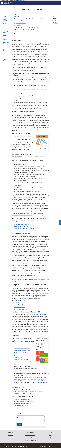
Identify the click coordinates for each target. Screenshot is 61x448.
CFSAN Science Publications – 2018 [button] (22, 348)
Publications (16, 31)
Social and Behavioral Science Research (5, 48)
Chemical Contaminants (19, 307)
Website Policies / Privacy (30, 435)
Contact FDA (8, 446)
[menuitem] (55, 17)
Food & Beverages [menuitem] (55, 23)
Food (6, 5)
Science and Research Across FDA (22, 399)
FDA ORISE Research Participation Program (24, 393)
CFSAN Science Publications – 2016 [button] (22, 352)
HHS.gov (50, 435)
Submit (19, 424)
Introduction (16, 16)
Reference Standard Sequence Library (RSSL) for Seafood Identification (30, 377)
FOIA (51, 432)
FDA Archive (10, 432)
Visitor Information (30, 432)
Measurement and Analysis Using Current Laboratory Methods (28, 18)
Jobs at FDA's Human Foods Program (22, 389)
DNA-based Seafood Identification (21, 226)
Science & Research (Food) (13, 5)
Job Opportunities (18, 35)
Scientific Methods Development (21, 20)
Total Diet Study (17, 302)
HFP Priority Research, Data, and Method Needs (25, 401)
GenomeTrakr (33, 205)
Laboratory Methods (5, 27)
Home (3, 5)
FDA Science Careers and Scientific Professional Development (28, 391)
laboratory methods (19, 106)
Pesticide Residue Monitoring (20, 304)
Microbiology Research (5, 32)
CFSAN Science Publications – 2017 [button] (22, 350)
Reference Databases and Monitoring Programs (6, 37)
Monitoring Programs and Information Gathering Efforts (26, 27)
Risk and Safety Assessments (6, 43)
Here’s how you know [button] (21, 0)
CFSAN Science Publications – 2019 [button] (22, 346)
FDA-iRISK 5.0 (17, 370)
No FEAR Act (30, 437)
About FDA (10, 435)
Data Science (5, 23)
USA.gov (50, 437)
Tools (15, 33)
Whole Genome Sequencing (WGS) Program (24, 228)
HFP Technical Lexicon (19, 364)
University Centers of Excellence (5, 59)
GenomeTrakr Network (21, 230)
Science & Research (4, 15)
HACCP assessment (37, 382)
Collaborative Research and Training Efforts (24, 29)
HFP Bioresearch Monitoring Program (22, 403)
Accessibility (10, 437)
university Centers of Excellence (40, 314)
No (19, 420)
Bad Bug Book (17, 357)
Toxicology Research (5, 54)
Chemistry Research (5, 20)
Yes (19, 416)
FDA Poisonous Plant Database (21, 405)
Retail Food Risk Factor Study (20, 309)
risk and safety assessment (43, 279)
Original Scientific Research (20, 23)
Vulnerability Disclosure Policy (30, 440)
